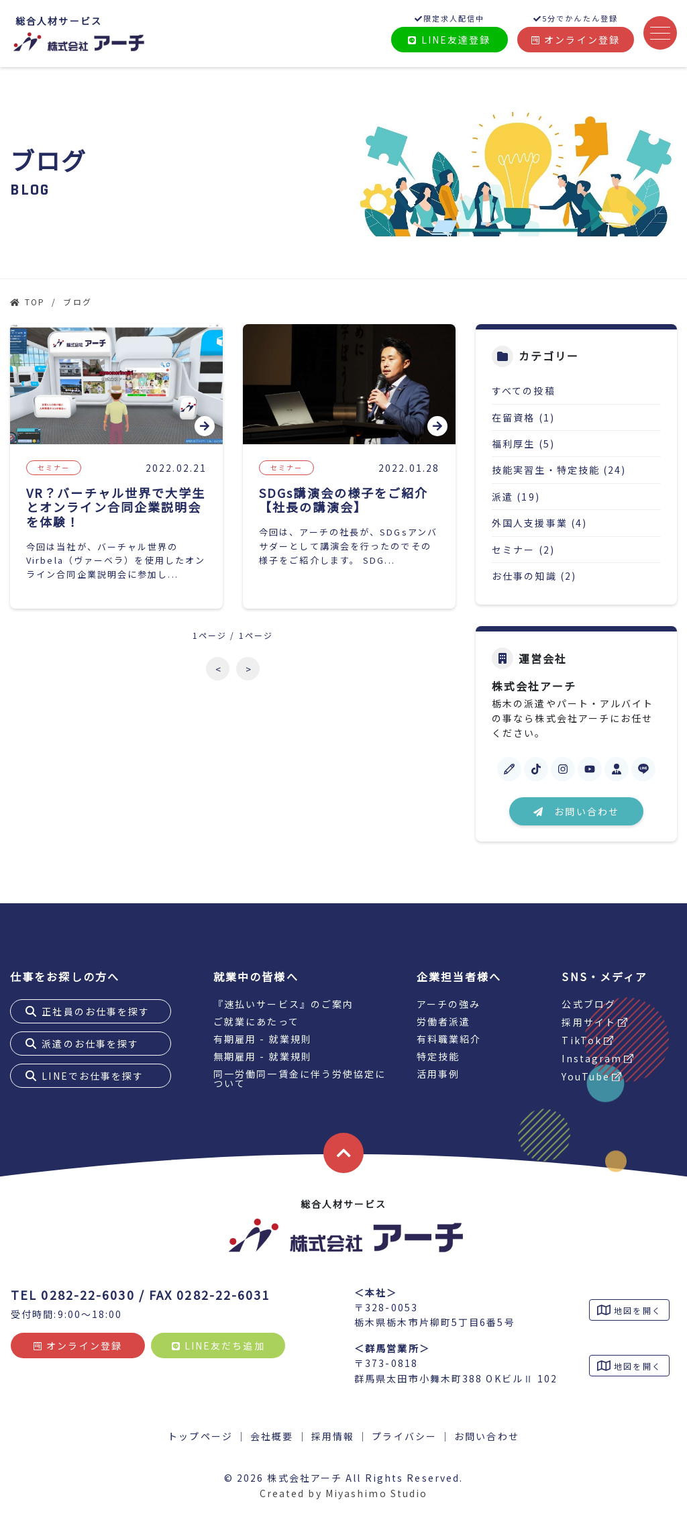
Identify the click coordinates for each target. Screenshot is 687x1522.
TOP (35, 301)
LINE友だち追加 (218, 1345)
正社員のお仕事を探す (96, 1011)
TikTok (582, 1040)
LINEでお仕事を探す (93, 1075)
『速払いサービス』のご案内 (283, 1004)
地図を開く (636, 1310)
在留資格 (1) (523, 417)
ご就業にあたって (256, 1021)
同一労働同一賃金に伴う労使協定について (299, 1078)
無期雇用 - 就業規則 (262, 1056)
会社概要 (271, 1436)
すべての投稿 (524, 390)
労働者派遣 (444, 1021)
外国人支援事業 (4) (539, 522)
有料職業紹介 (449, 1039)
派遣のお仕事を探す (90, 1043)
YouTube (586, 1076)
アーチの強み (449, 1004)
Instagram (592, 1058)
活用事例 (438, 1073)
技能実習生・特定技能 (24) (559, 469)
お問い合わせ (576, 811)
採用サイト (589, 1022)
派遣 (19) (516, 496)
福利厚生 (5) (523, 443)
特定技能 (438, 1056)
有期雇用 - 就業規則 (262, 1039)
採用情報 (332, 1436)
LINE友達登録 (449, 39)
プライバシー (404, 1436)
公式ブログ (589, 1004)
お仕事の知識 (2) (534, 575)
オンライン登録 (575, 39)
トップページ (200, 1436)
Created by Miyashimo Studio (344, 1493)
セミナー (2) (523, 549)
